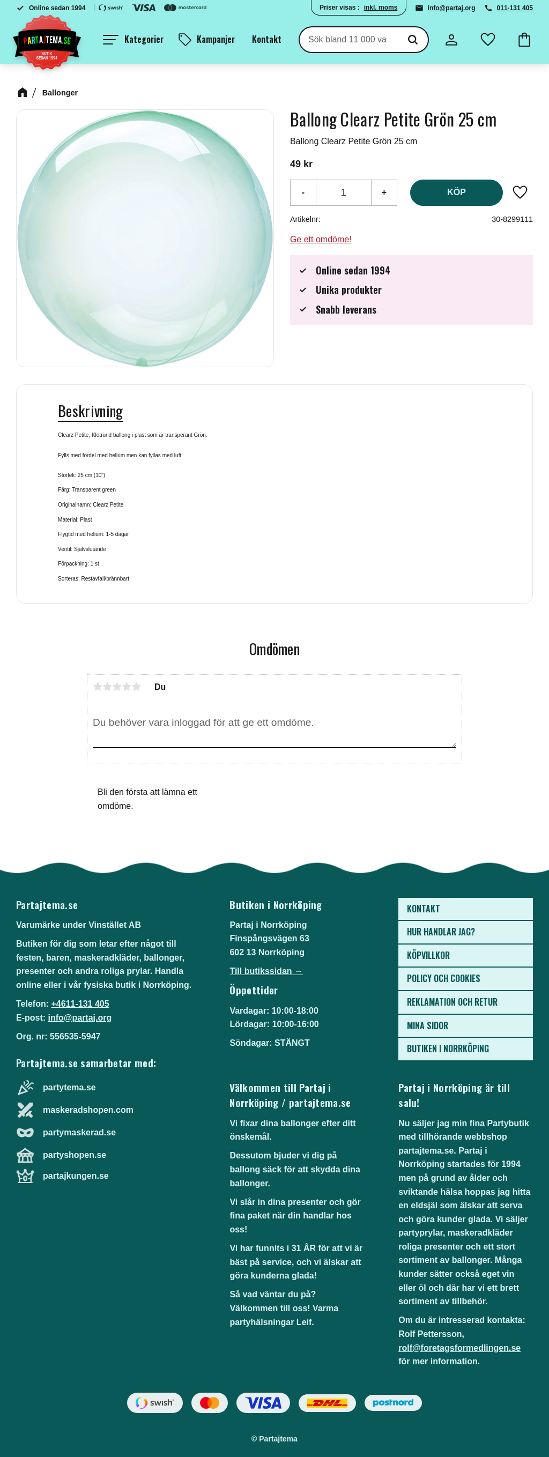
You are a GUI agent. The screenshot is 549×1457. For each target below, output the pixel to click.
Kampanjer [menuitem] (216, 39)
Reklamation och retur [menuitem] (452, 1001)
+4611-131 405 (80, 1003)
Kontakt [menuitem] (266, 39)
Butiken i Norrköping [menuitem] (448, 1048)
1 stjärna (97, 687)
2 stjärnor (107, 687)
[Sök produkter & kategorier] (349, 39)
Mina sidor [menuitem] (427, 1025)
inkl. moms (381, 7)
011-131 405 (515, 8)
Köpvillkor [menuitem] (428, 955)
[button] (133, 40)
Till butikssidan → (266, 971)
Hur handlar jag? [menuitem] (441, 931)
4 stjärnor (126, 687)
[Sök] (413, 39)
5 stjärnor (136, 687)
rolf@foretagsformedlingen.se (459, 1347)
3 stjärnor (117, 687)
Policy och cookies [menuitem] (443, 978)
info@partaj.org (452, 8)
